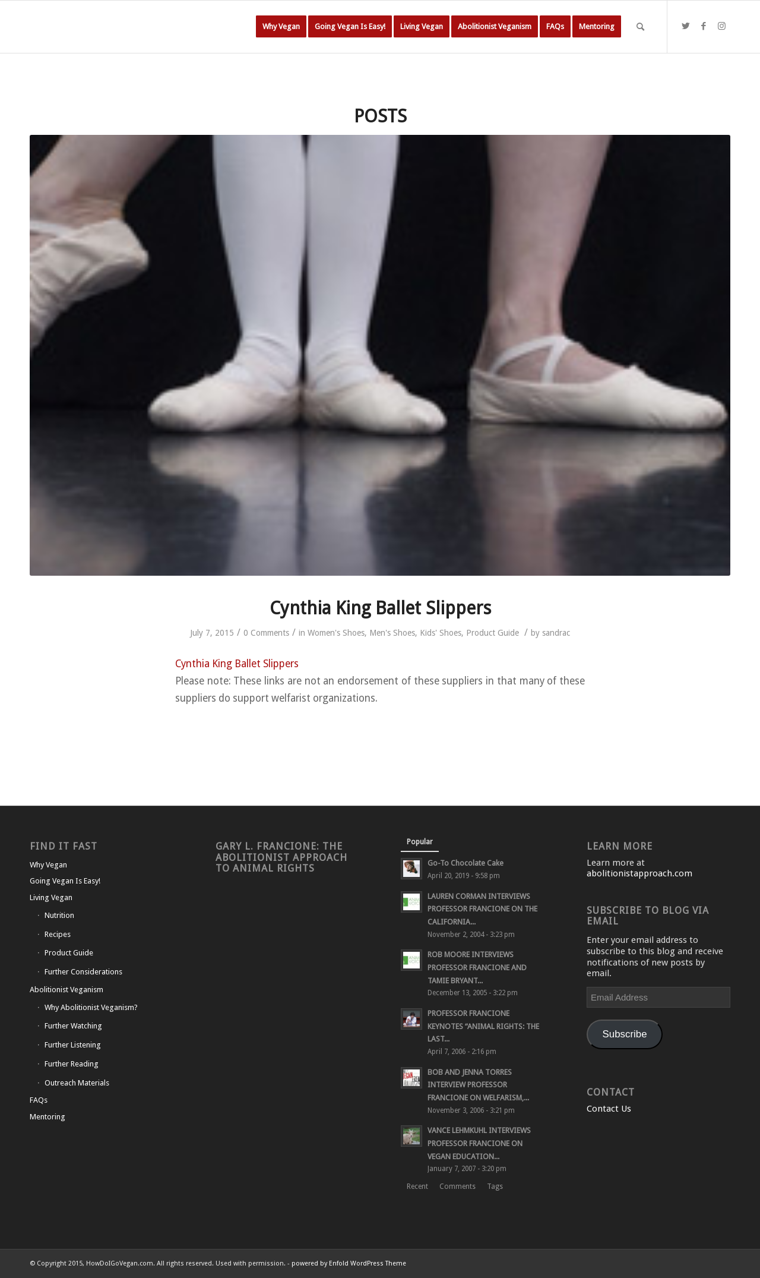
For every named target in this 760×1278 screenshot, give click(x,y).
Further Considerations (83, 971)
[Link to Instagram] (721, 26)
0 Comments (266, 633)
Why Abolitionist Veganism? (91, 1007)
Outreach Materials (77, 1082)
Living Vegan (51, 897)
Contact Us (609, 1108)
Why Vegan (48, 864)
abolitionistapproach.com (639, 873)
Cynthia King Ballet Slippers (380, 608)
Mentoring (47, 1116)
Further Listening (73, 1044)
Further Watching (73, 1025)
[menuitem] (281, 27)
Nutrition (59, 915)
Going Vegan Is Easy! (65, 880)
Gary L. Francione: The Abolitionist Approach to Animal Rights (281, 857)
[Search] (640, 27)
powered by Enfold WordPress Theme (349, 1263)
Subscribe (625, 1034)
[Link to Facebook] (703, 26)
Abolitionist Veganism (66, 989)
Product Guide (492, 633)
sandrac (556, 633)
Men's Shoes (392, 633)
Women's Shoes (336, 633)
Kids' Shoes (440, 633)
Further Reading (72, 1063)
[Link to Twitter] (686, 26)
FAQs (39, 1100)
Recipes (58, 934)
